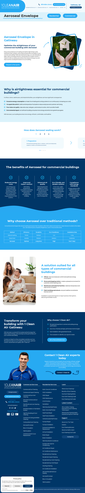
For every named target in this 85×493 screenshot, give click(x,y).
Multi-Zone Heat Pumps (49, 410)
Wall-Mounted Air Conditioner (50, 441)
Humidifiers (46, 404)
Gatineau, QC (76, 5)
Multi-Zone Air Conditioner (50, 389)
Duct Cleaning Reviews (68, 427)
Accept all (27, 486)
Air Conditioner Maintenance (50, 451)
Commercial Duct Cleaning (30, 389)
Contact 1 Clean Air (63, 372)
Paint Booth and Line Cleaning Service (31, 405)
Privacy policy (4, 488)
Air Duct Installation (48, 432)
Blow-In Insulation (28, 428)
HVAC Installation (47, 392)
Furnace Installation (48, 424)
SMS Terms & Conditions (63, 489)
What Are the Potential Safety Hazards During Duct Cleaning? (70, 413)
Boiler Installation (47, 438)
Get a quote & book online (59, 4)
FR (64, 7)
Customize (17, 486)
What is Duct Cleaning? (68, 389)
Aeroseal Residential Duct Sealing (49, 472)
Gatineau (13, 400)
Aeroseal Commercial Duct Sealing (30, 400)
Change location (76, 7)
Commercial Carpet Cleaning (31, 392)
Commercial (70, 16)
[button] (71, 142)
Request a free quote (13, 65)
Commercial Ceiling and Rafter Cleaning (31, 418)
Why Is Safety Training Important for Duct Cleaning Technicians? (69, 408)
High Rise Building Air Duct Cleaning (30, 413)
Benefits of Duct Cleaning (68, 391)
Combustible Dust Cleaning (30, 422)
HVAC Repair (46, 395)
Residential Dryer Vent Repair (50, 463)
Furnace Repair (47, 421)
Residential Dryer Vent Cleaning (51, 460)
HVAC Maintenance (48, 398)
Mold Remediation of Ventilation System (31, 409)
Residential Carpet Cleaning (50, 457)
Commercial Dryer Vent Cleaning (29, 396)
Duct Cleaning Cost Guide (69, 399)
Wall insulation (46, 482)
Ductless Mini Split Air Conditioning (48, 444)
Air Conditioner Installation (50, 469)
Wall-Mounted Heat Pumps (50, 407)
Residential (54, 16)
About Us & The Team (67, 422)
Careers (64, 425)
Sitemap (72, 489)
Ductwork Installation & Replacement (49, 428)
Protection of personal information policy (47, 489)
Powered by (27, 490)
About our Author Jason (68, 430)
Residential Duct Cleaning (49, 454)
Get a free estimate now (57, 340)
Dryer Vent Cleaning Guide (69, 396)
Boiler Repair (46, 435)
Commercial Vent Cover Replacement (29, 434)
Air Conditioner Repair (48, 448)
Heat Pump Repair (47, 413)
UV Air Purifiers (46, 401)
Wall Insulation (27, 431)
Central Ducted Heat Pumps (50, 419)
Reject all (7, 486)
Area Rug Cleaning (47, 466)
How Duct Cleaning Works (69, 394)
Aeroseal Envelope (28, 425)
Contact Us (70, 437)
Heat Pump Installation (49, 416)
